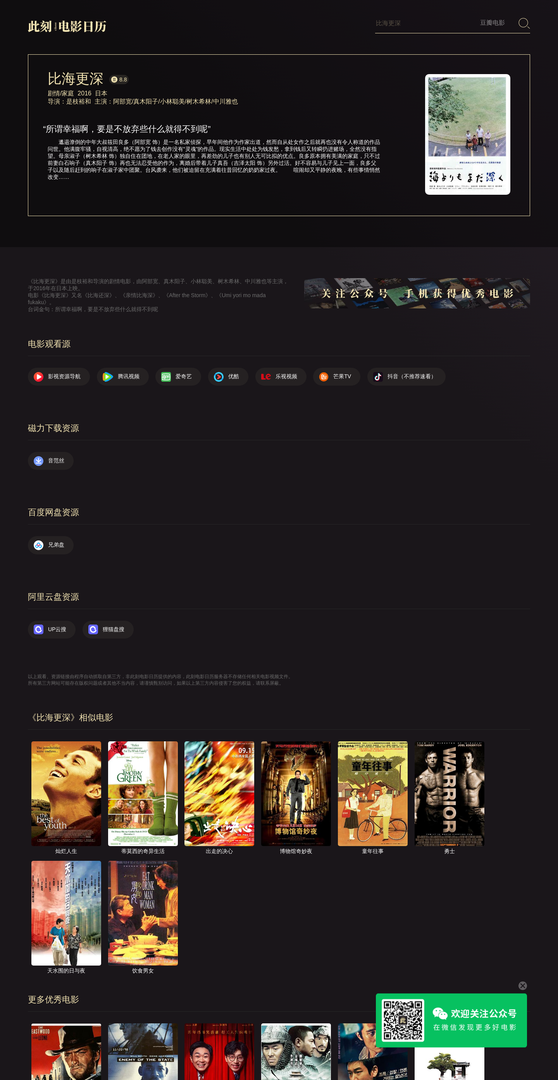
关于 (307, 1055)
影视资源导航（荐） (235, 1055)
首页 (281, 1055)
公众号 (514, 1055)
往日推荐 (404, 1055)
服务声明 (442, 1055)
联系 (334, 1055)
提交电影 (366, 1055)
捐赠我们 (479, 1055)
